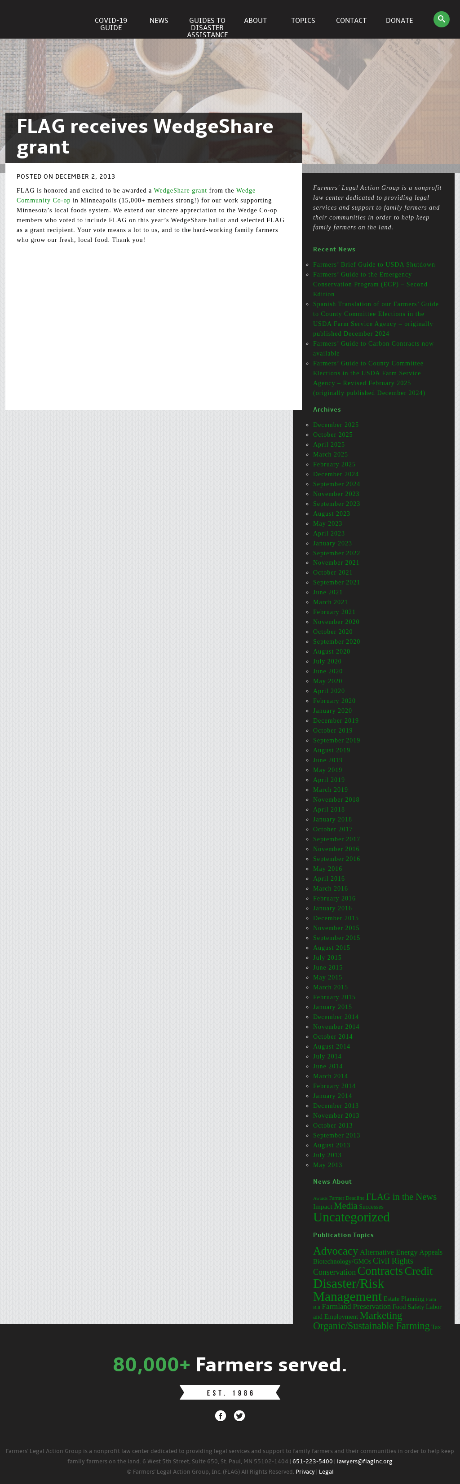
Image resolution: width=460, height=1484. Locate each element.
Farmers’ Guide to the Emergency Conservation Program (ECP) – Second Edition (370, 284)
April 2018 (329, 809)
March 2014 (330, 1076)
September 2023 (336, 504)
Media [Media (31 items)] (346, 1206)
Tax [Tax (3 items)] (436, 1326)
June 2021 (328, 592)
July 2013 (327, 1155)
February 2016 (334, 898)
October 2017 (333, 829)
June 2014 (328, 1066)
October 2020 (333, 631)
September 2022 (336, 553)
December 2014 (336, 1017)
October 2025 (333, 434)
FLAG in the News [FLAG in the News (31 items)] (401, 1197)
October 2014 (333, 1036)
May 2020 (327, 681)
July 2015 (327, 957)
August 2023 (331, 513)
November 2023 (336, 494)
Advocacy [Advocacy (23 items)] (335, 1251)
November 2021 (336, 562)
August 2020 (331, 651)
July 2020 (327, 661)
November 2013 (336, 1115)
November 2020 (336, 622)
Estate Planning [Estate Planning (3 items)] (404, 1298)
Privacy (305, 1472)
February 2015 (334, 997)
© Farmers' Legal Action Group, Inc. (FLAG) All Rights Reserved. (210, 1472)
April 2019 (329, 780)
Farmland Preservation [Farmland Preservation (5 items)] (356, 1306)
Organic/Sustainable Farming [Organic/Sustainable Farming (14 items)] (371, 1325)
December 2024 (336, 474)
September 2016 (336, 859)
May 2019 (327, 770)
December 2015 (336, 918)
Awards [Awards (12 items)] (320, 1198)
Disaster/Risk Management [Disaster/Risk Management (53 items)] (348, 1290)
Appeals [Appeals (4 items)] (430, 1252)
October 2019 (333, 730)
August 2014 (331, 1046)
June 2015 (328, 967)
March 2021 (330, 602)
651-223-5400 (312, 1462)
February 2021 (334, 612)
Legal (326, 1472)
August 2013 (331, 1145)
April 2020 (329, 691)
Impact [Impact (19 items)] (322, 1206)
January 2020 (332, 710)
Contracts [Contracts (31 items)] (380, 1271)
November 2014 (336, 1026)
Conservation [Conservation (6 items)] (334, 1272)
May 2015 (327, 977)
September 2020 (336, 641)
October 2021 (333, 572)
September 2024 (336, 484)
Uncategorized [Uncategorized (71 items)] (351, 1217)
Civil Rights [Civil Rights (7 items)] (393, 1260)
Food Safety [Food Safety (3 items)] (409, 1306)
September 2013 (336, 1135)
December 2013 (336, 1105)
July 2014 (327, 1056)
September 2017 (336, 839)
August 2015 (331, 947)
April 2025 (329, 444)
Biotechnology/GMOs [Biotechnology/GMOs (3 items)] (342, 1261)
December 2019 (336, 720)
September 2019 (336, 740)
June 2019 (328, 760)
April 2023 (329, 533)
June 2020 (328, 671)
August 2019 (331, 750)
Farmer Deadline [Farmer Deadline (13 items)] (347, 1198)
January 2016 (332, 908)
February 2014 (334, 1086)
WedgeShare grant (180, 190)
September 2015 (336, 938)
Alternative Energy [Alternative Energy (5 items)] (389, 1252)
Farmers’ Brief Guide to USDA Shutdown (374, 264)
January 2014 (332, 1096)
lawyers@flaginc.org (365, 1462)
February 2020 (334, 701)
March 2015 (330, 987)
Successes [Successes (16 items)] (371, 1206)
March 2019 (330, 789)
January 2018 (332, 819)
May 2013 (327, 1165)
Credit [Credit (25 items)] (418, 1271)
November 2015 (336, 928)
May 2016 (327, 868)
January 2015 (332, 1007)
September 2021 (336, 582)
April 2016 (329, 878)
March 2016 (330, 888)
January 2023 (332, 543)
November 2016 (336, 849)
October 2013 (333, 1125)
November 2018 (336, 799)
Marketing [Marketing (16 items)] (381, 1315)
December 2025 (336, 424)
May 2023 (327, 523)
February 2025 (334, 464)
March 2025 (330, 454)
